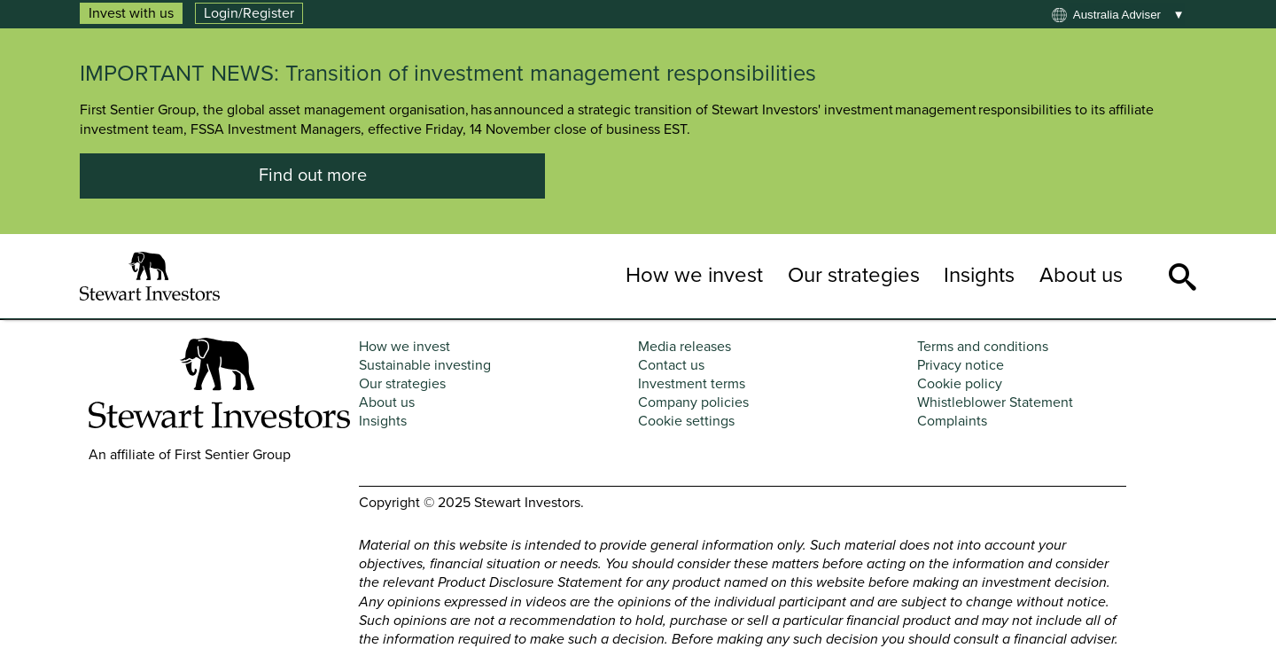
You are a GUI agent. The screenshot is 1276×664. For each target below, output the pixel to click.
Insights (979, 275)
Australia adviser (1117, 14)
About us (1081, 275)
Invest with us (131, 13)
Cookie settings (686, 421)
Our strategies (854, 275)
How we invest (694, 275)
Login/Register (249, 13)
